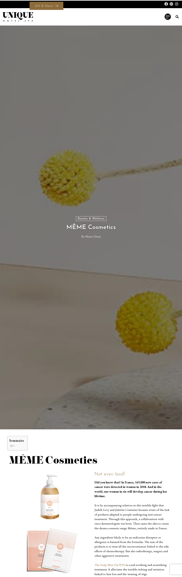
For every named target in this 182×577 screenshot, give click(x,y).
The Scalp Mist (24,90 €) (109, 565)
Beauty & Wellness (91, 218)
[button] (177, 17)
